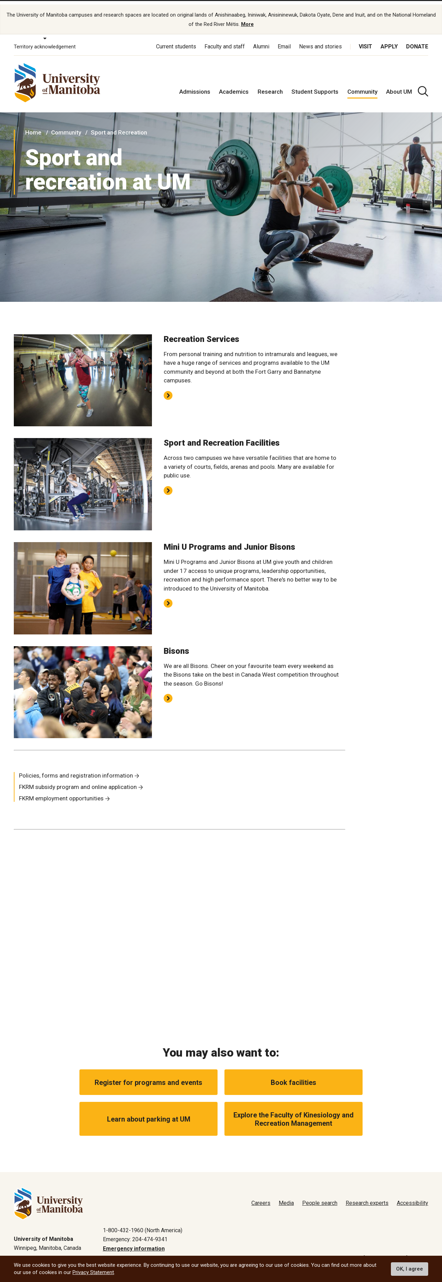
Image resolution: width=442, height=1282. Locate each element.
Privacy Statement (93, 1272)
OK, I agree (409, 1269)
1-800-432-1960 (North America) (142, 1224)
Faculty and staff (224, 40)
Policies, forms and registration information (76, 769)
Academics (234, 85)
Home (33, 126)
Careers (260, 1197)
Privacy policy (318, 1252)
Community (362, 85)
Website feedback (406, 1252)
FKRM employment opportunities (61, 792)
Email (284, 40)
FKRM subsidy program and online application (78, 781)
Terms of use (359, 1252)
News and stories (320, 40)
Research (270, 85)
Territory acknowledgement (45, 41)
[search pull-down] (423, 85)
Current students (176, 40)
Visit (365, 40)
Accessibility (412, 1197)
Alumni (261, 40)
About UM (399, 85)
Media (286, 1197)
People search (319, 1197)
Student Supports (314, 85)
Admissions (194, 85)
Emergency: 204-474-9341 (135, 1233)
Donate (417, 40)
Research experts (367, 1197)
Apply (389, 40)
